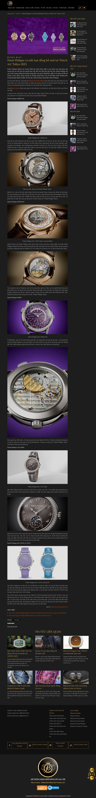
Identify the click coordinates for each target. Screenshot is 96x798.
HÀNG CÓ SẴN (30, 8)
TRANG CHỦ (11, 8)
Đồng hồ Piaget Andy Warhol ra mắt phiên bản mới (82, 91)
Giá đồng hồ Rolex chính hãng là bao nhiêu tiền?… (82, 24)
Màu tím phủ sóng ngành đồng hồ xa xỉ (82, 107)
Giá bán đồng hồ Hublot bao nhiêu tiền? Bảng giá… (81, 49)
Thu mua (49, 8)
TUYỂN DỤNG (63, 8)
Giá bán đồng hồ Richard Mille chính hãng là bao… (82, 33)
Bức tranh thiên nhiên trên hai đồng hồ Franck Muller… (82, 76)
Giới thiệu (71, 8)
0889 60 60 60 (22, 712)
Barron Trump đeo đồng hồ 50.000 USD (82, 84)
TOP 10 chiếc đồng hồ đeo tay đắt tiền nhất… (82, 57)
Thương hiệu (20, 8)
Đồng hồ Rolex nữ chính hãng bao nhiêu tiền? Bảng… (82, 41)
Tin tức (55, 8)
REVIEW (37, 8)
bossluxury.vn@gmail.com (20, 717)
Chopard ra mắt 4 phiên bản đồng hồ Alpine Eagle (82, 99)
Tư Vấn (43, 8)
